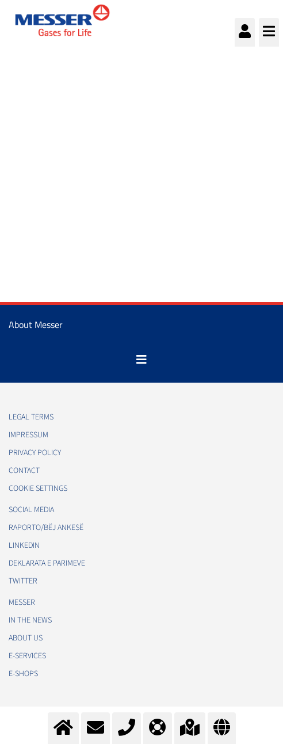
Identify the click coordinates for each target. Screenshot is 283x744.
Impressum (28, 435)
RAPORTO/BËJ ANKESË (46, 527)
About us (26, 638)
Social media (31, 510)
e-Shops (23, 674)
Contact (24, 470)
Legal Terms (31, 417)
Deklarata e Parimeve (47, 563)
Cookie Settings (38, 488)
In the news (30, 620)
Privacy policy (35, 453)
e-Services (27, 656)
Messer (22, 602)
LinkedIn (24, 545)
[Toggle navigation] (141, 359)
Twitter (23, 581)
